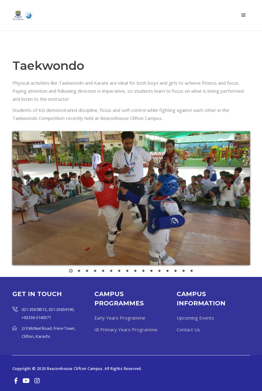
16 (191, 271)
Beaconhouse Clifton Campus (74, 368)
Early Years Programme (119, 318)
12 (159, 271)
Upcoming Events (195, 318)
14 (175, 271)
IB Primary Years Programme (125, 329)
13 (167, 271)
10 (143, 271)
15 (183, 271)
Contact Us (188, 329)
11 (151, 271)
